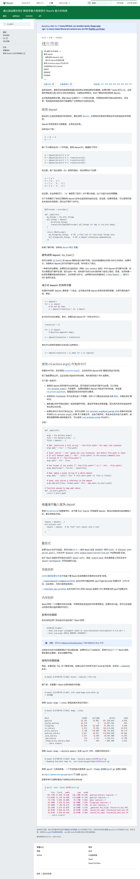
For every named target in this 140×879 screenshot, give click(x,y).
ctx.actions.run (52, 511)
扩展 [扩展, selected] (51, 3)
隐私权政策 (47, 874)
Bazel (44, 38)
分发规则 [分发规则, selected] (29, 16)
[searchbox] (17, 24)
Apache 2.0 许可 (114, 830)
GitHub (120, 3)
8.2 (126, 84)
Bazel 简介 (26, 3)
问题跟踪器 (92, 855)
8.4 (118, 84)
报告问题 (49, 84)
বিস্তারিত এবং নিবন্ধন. (97, 29)
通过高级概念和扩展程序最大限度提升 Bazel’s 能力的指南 (35, 10)
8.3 (122, 84)
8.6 (110, 84)
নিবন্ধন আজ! (96, 26)
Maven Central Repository (72, 643)
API (40, 16)
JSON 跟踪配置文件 (50, 576)
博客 (38, 851)
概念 (5, 16)
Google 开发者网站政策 (53, 832)
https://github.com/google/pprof (58, 774)
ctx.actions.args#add (56, 392)
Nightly (97, 84)
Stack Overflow (94, 863)
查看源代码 (66, 84)
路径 (116, 396)
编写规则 (16, 16)
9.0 (106, 84)
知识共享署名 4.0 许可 (76, 830)
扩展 (50, 38)
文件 (95, 396)
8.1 (130, 84)
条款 (38, 874)
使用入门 (39, 3)
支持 (90, 851)
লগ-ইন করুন (132, 3)
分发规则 (59, 38)
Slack (90, 859)
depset (85, 116)
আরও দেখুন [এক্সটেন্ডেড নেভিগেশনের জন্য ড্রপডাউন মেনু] (63, 3)
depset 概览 (67, 247)
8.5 (114, 84)
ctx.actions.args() (71, 370)
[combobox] (99, 3)
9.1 (102, 84)
